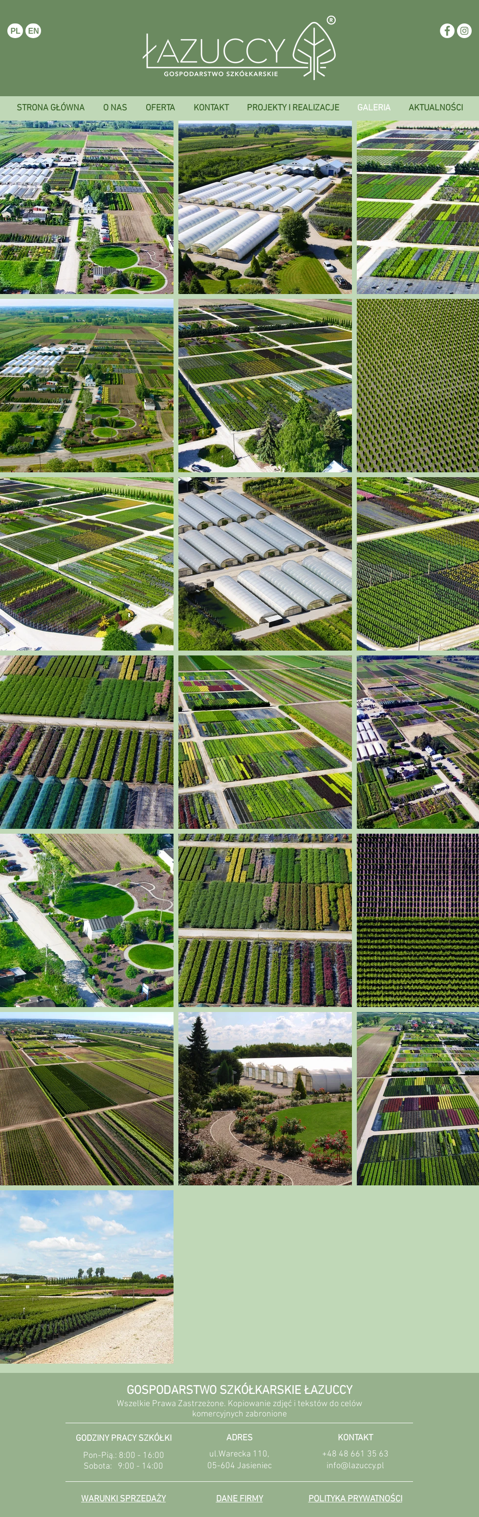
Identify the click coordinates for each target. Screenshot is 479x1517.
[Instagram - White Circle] (464, 30)
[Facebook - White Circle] (447, 30)
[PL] (15, 30)
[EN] (33, 30)
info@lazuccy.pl (355, 1466)
